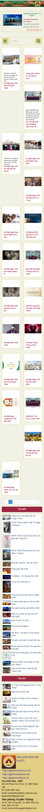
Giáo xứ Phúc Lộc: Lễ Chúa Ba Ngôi (24, 747)
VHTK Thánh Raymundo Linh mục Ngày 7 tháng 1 (25, 552)
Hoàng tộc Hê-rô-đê (19, 569)
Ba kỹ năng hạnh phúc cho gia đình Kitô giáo (26, 647)
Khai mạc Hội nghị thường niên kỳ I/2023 (25, 706)
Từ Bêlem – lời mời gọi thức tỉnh (24, 576)
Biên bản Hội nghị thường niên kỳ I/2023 (25, 713)
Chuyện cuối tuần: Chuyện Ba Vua (25, 640)
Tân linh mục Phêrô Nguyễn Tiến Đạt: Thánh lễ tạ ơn (25, 727)
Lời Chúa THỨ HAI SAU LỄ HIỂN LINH (25, 596)
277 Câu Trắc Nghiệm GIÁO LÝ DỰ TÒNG (26, 686)
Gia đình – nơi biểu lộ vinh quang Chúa (25, 634)
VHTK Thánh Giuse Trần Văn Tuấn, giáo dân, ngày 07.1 (26, 537)
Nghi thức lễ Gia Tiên (20, 692)
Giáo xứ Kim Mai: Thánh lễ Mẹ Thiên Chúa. (24, 669)
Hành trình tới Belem (20, 626)
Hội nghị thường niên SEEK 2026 (25, 608)
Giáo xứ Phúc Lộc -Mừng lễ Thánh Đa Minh (25, 741)
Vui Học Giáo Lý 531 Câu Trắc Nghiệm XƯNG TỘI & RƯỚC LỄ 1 (25, 719)
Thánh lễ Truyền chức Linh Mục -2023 (24, 699)
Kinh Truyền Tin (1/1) (20, 620)
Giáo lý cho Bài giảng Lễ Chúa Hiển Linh (26, 654)
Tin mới (22, 509)
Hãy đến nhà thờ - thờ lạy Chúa (24, 563)
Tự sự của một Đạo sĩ (20, 582)
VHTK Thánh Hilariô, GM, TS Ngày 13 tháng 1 (25, 524)
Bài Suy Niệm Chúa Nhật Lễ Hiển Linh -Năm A (25, 663)
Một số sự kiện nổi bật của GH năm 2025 (24, 615)
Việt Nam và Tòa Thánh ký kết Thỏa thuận (24, 734)
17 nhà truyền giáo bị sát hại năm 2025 (25, 603)
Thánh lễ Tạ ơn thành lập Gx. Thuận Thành (23, 517)
